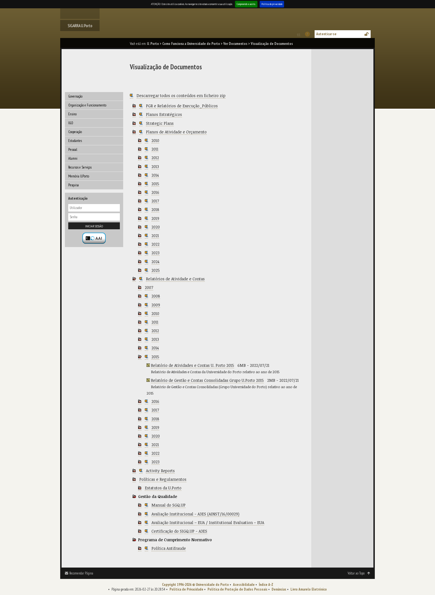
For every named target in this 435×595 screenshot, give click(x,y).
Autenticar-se (326, 34)
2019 (155, 218)
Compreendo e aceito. (246, 4)
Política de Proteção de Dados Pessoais (237, 589)
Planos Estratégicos (164, 114)
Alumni (72, 158)
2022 (155, 244)
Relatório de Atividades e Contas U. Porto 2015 (192, 365)
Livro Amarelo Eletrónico (308, 589)
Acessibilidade (244, 584)
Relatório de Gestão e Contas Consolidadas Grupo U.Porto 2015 (207, 380)
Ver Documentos (235, 43)
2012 (155, 157)
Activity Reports (160, 470)
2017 (155, 201)
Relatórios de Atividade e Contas (175, 278)
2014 (155, 175)
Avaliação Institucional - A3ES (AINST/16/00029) (195, 514)
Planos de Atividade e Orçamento (176, 131)
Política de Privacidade (186, 589)
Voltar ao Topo (356, 573)
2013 (155, 166)
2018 (155, 209)
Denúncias (279, 589)
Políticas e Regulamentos (162, 479)
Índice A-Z (266, 584)
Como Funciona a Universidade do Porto (191, 43)
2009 (155, 304)
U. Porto (153, 43)
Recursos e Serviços (80, 167)
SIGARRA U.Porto (80, 25)
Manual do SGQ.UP (168, 505)
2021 (155, 235)
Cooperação (75, 131)
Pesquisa (73, 185)
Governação (75, 96)
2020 (155, 227)
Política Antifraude (168, 548)
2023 (155, 252)
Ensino (72, 114)
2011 (154, 149)
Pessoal (72, 149)
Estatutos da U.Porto (163, 487)
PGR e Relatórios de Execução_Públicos (182, 105)
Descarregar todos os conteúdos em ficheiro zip (181, 95)
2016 (155, 192)
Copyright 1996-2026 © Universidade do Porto (195, 584)
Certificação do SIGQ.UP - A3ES (179, 531)
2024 (155, 261)
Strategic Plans (160, 123)
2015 (155, 183)
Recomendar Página (81, 573)
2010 (155, 140)
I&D (70, 123)
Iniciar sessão (94, 226)
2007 (149, 287)
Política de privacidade (271, 4)
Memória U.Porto (78, 176)
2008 (155, 296)
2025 (155, 270)
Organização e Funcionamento (87, 105)
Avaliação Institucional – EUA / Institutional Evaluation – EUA (207, 522)
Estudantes (75, 140)
